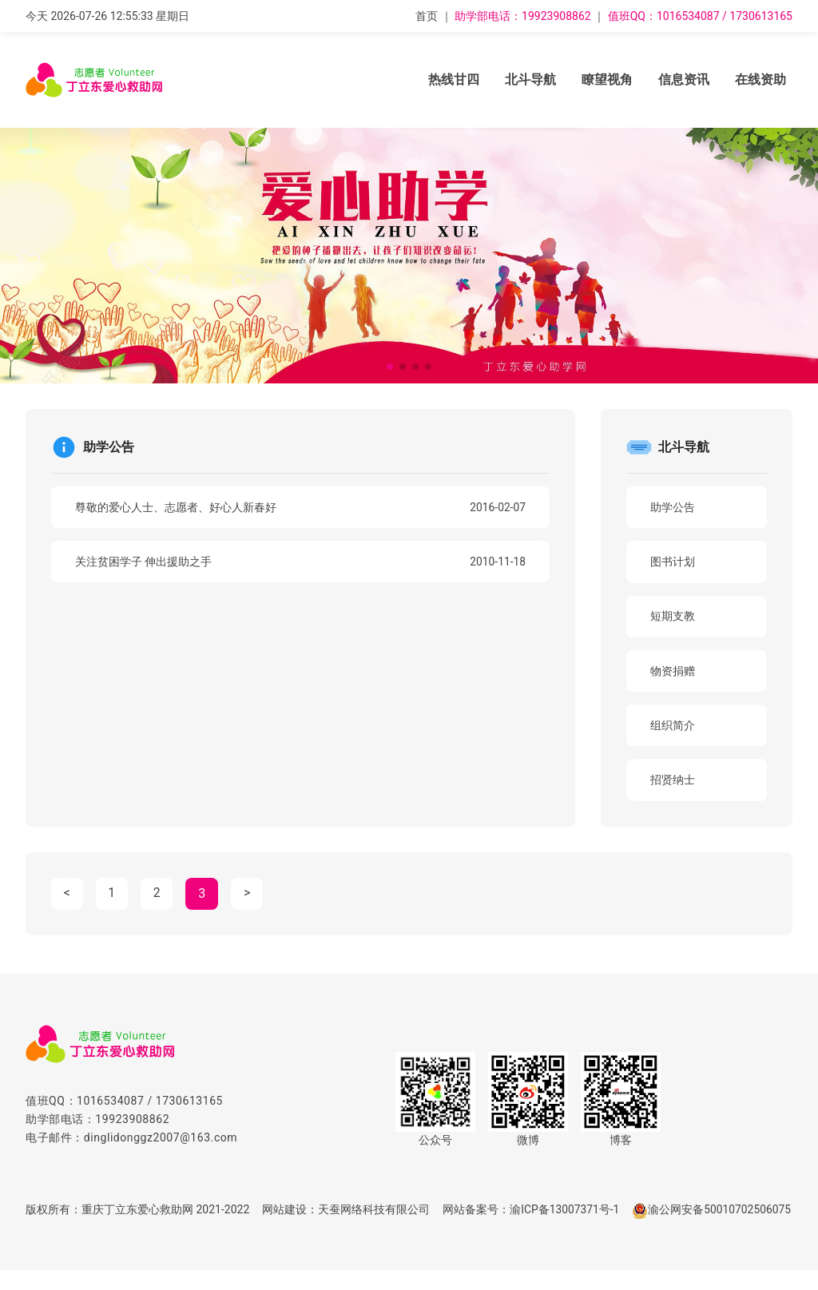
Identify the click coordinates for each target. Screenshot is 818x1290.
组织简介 (674, 727)
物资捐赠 (674, 672)
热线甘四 (453, 79)
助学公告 (674, 507)
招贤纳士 (674, 782)
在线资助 (760, 79)
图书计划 (674, 562)
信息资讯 (683, 79)
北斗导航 (530, 79)
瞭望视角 (607, 79)
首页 (426, 16)
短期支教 (674, 617)
